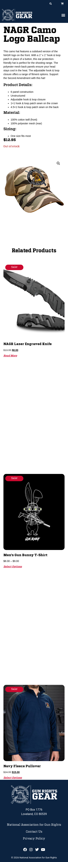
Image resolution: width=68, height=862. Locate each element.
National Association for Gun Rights (34, 824)
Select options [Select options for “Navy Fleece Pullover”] (12, 778)
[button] (50, 3)
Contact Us (34, 831)
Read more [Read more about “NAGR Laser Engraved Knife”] (10, 355)
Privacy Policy (34, 838)
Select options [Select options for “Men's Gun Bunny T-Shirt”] (12, 566)
